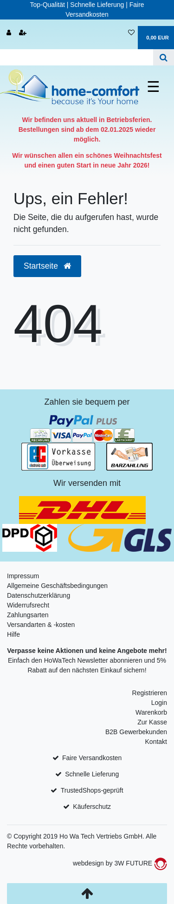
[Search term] (76, 57)
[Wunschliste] (131, 33)
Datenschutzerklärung (38, 595)
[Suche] (163, 57)
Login (159, 702)
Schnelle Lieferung (92, 774)
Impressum (23, 576)
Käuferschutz (92, 806)
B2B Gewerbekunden (136, 732)
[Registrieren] (23, 33)
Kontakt (156, 741)
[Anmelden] (8, 33)
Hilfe (13, 634)
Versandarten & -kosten (41, 624)
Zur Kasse (152, 722)
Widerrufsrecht (28, 605)
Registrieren (149, 693)
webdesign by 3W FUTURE (120, 863)
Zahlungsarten (28, 615)
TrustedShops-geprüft (92, 790)
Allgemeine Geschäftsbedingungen (57, 585)
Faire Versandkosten (92, 758)
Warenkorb (151, 712)
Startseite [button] (47, 266)
